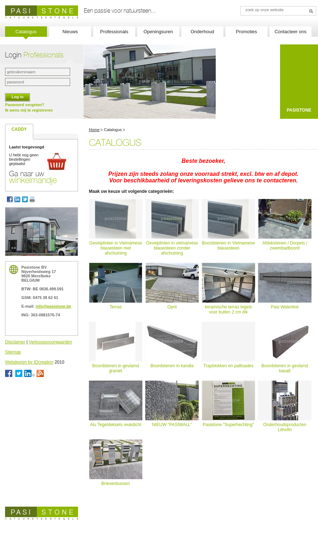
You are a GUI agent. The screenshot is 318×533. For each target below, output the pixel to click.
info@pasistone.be (53, 306)
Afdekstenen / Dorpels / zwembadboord (285, 245)
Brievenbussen (115, 483)
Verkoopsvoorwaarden (50, 341)
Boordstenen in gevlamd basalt (284, 368)
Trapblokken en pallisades (228, 365)
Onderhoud (202, 31)
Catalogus (26, 31)
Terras (115, 306)
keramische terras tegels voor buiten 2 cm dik (228, 309)
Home (94, 129)
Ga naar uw (33, 177)
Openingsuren (158, 31)
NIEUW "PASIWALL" (172, 424)
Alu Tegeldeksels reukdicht (115, 424)
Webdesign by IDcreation (29, 362)
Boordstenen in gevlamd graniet (115, 368)
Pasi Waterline (285, 306)
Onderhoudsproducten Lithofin (284, 427)
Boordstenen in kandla (171, 365)
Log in (17, 97)
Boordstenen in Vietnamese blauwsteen (228, 245)
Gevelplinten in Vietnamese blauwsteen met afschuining (115, 248)
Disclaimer (15, 341)
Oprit (172, 306)
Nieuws (70, 31)
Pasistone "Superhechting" (228, 424)
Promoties (246, 31)
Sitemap (13, 352)
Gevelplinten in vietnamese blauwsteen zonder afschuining (172, 248)
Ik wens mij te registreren (29, 110)
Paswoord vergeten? (24, 105)
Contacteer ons (290, 31)
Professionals (114, 31)
